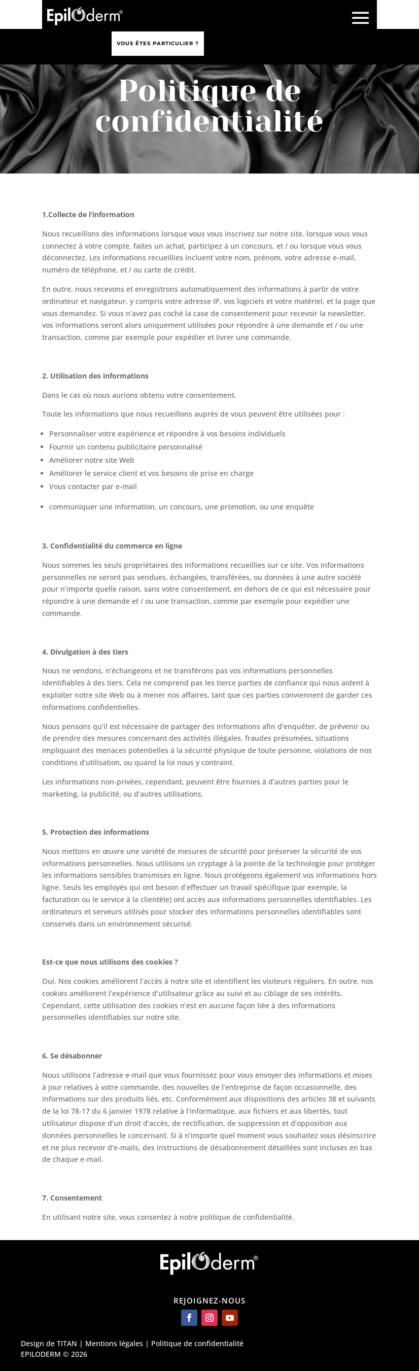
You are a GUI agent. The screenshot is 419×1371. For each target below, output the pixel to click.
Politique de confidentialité (197, 1343)
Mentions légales (114, 1343)
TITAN (67, 1343)
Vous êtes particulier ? (158, 43)
